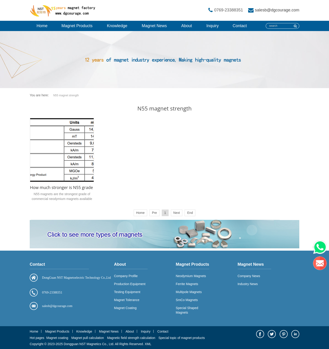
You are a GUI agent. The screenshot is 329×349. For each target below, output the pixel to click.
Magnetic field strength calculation (131, 338)
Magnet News (154, 26)
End (190, 213)
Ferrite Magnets (187, 284)
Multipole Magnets (189, 292)
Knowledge (117, 26)
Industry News (248, 284)
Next (176, 213)
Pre (154, 213)
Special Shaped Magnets (187, 310)
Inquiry (212, 26)
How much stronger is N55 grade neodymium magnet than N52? (91, 187)
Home (42, 26)
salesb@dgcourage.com (277, 10)
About (186, 26)
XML (148, 344)
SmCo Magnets (187, 300)
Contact (240, 26)
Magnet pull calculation (87, 338)
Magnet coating (57, 338)
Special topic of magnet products (181, 338)
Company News (249, 276)
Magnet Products (77, 26)
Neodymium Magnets (191, 276)
